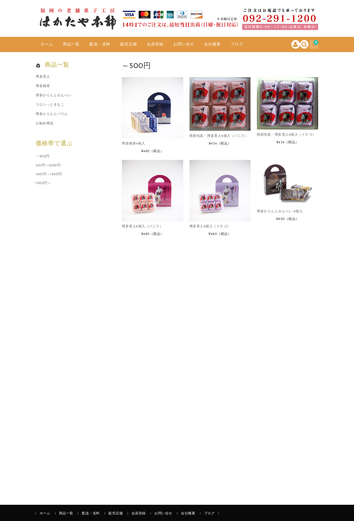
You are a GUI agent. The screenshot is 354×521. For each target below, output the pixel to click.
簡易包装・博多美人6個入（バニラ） (219, 136)
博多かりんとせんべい (53, 95)
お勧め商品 (45, 123)
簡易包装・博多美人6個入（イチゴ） (286, 135)
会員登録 (155, 44)
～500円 (43, 156)
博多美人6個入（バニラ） (142, 226)
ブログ (237, 44)
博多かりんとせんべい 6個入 (280, 211)
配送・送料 (99, 44)
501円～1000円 (48, 165)
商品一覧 (71, 44)
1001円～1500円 (49, 174)
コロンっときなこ (50, 105)
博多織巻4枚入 (133, 143)
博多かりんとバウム (52, 114)
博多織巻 (43, 86)
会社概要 (212, 44)
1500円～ (43, 183)
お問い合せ (183, 44)
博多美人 (43, 77)
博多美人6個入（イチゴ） (210, 226)
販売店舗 (128, 44)
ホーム (47, 44)
